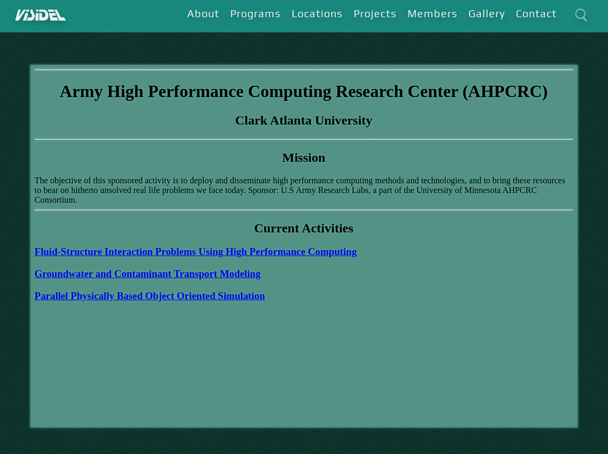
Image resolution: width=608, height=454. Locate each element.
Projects (375, 13)
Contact (536, 13)
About (203, 13)
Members (432, 13)
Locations (317, 13)
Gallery (486, 13)
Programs (255, 13)
